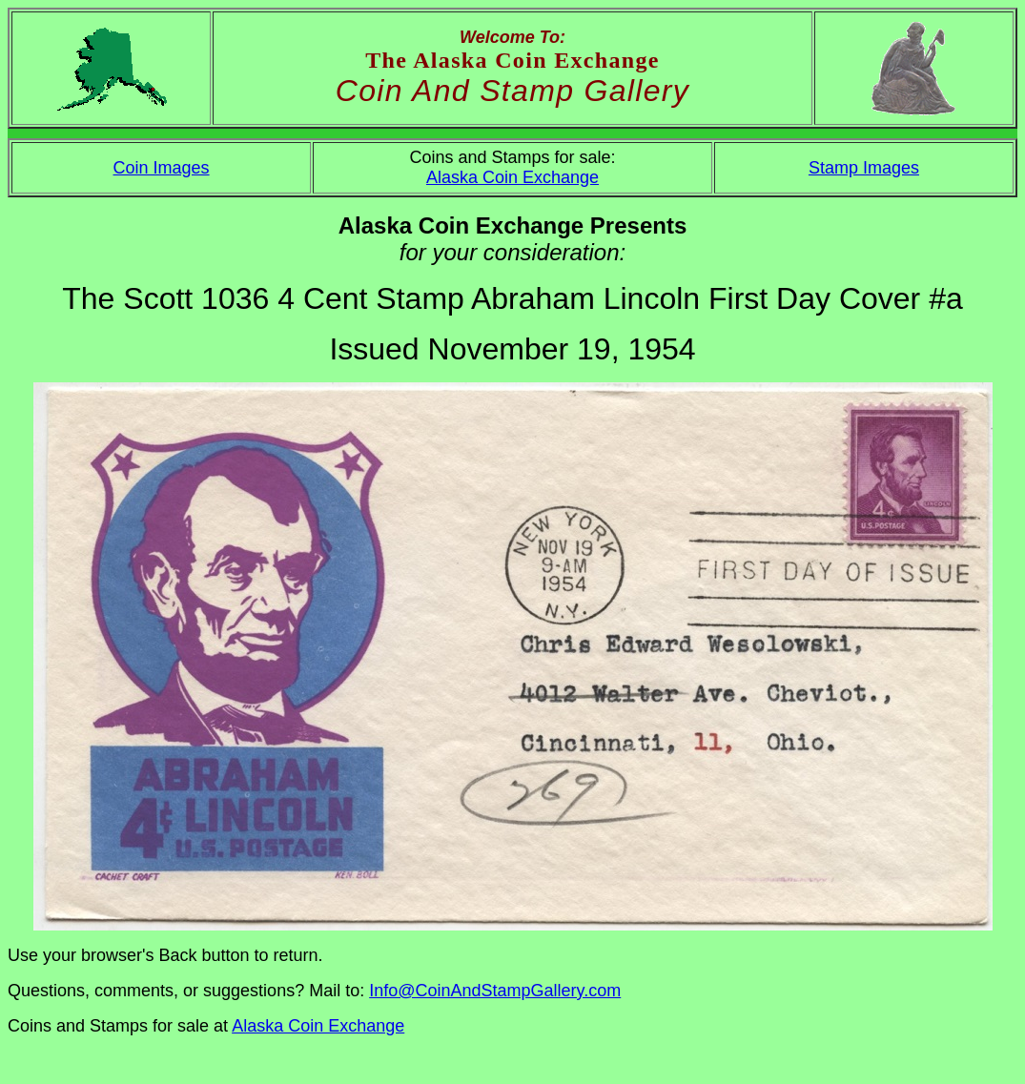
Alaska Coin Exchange (512, 177)
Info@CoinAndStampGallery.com (495, 990)
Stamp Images (864, 167)
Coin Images (161, 167)
